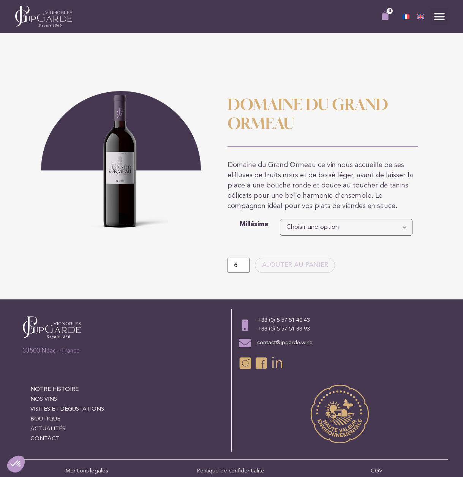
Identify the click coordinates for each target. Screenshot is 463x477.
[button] (439, 16)
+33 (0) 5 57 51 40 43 (283, 286)
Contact (45, 404)
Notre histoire (54, 355)
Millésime (254, 189)
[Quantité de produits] (239, 230)
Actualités (47, 394)
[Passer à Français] (406, 17)
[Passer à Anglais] (420, 17)
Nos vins (43, 365)
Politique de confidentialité (231, 436)
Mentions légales (86, 436)
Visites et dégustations (67, 375)
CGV (376, 436)
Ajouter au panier (297, 230)
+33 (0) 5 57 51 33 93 (283, 295)
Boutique (45, 384)
